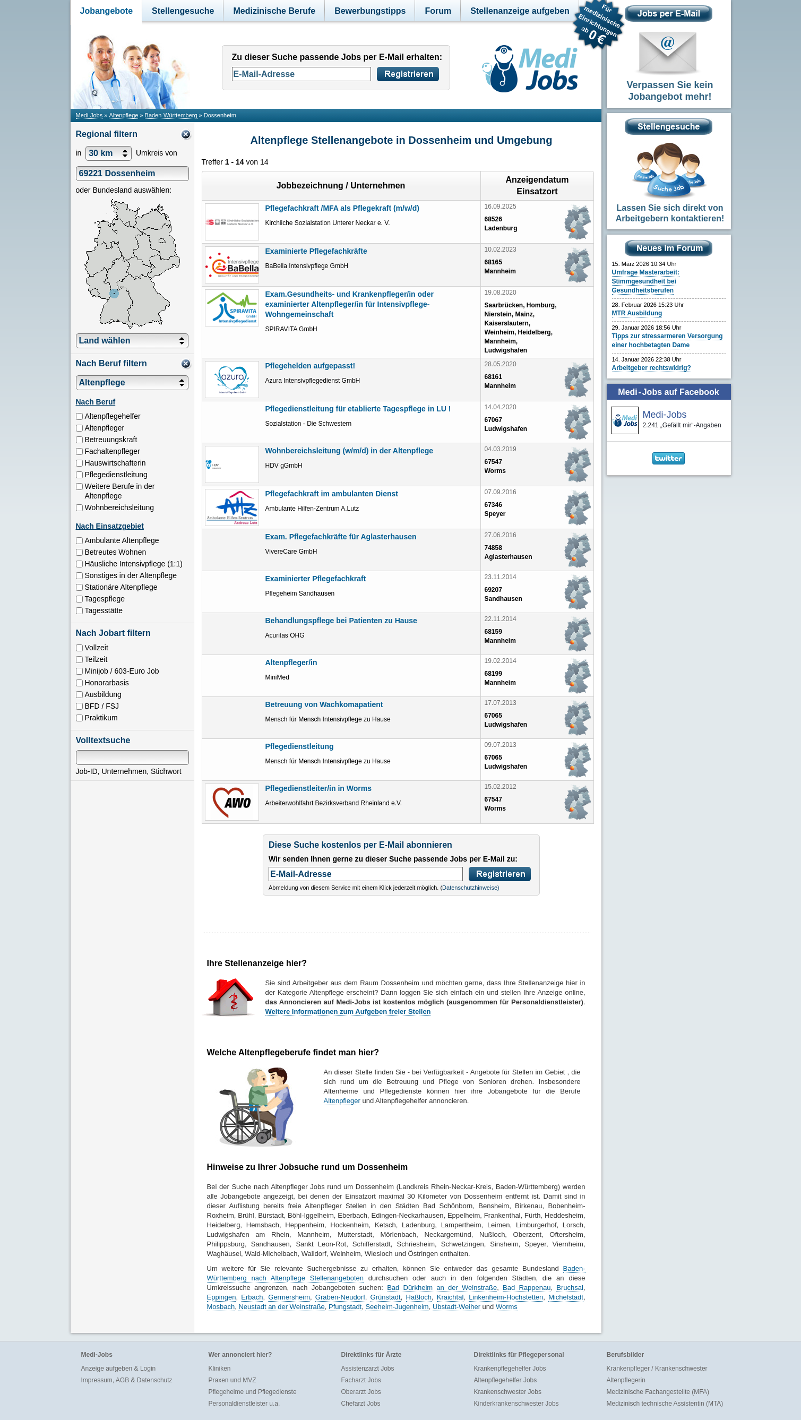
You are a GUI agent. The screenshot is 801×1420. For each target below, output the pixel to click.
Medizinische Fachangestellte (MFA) (658, 1392)
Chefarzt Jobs (361, 1403)
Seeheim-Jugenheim (396, 1307)
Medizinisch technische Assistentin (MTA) (665, 1403)
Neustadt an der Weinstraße (281, 1307)
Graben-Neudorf (340, 1297)
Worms (507, 1307)
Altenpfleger (342, 1101)
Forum (438, 10)
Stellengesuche (183, 10)
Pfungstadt (345, 1307)
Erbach (252, 1297)
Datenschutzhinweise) (470, 887)
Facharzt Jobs (361, 1380)
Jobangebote (106, 10)
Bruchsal (569, 1288)
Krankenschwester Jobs (507, 1392)
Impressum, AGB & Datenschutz (127, 1380)
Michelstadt (565, 1297)
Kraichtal (450, 1297)
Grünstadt (386, 1297)
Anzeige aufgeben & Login (118, 1368)
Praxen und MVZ (232, 1380)
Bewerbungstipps (370, 10)
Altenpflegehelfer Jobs (505, 1380)
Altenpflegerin (626, 1380)
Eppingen (221, 1297)
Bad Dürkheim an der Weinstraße (442, 1288)
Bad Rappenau (526, 1288)
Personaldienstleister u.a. (244, 1403)
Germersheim (289, 1297)
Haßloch (419, 1297)
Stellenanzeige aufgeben (520, 10)
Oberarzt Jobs (361, 1392)
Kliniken (220, 1368)
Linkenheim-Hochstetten (506, 1297)
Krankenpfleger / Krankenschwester (657, 1368)
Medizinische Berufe (274, 10)
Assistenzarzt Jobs (367, 1368)
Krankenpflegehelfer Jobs (510, 1368)
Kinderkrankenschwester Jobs (516, 1403)
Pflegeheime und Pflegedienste (253, 1392)
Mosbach (221, 1307)
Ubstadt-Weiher (456, 1307)
